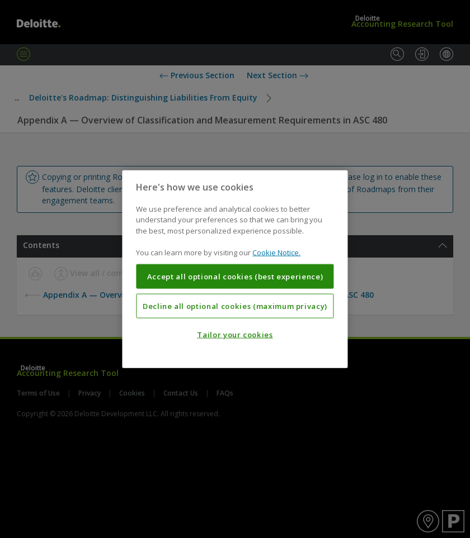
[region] (234, 269)
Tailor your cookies (234, 335)
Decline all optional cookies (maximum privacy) (235, 306)
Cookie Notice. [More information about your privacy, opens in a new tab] (276, 252)
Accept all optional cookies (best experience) (235, 277)
